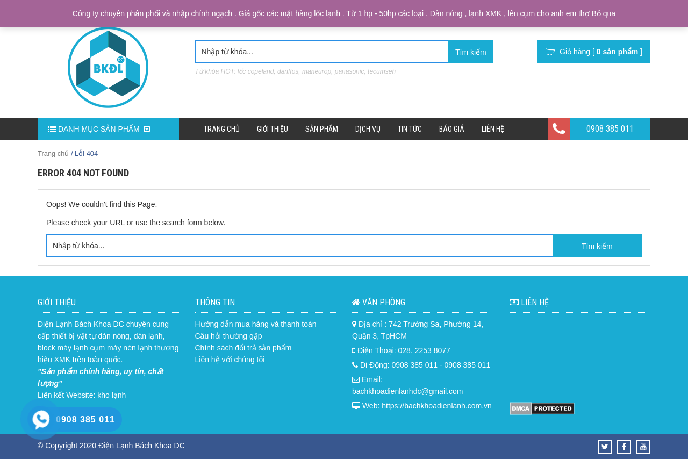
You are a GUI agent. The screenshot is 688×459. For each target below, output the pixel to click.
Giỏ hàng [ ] (594, 51)
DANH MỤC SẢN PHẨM (99, 129)
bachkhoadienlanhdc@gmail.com (407, 391)
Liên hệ (493, 129)
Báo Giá (451, 129)
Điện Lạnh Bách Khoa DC (81, 324)
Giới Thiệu (272, 129)
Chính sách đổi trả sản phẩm (243, 347)
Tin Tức (410, 129)
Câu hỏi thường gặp (228, 336)
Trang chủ (222, 129)
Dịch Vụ (368, 129)
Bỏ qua (604, 13)
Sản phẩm (321, 129)
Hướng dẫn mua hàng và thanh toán (256, 324)
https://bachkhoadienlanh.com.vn (437, 405)
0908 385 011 (610, 129)
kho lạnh (111, 395)
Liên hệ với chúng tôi (230, 359)
